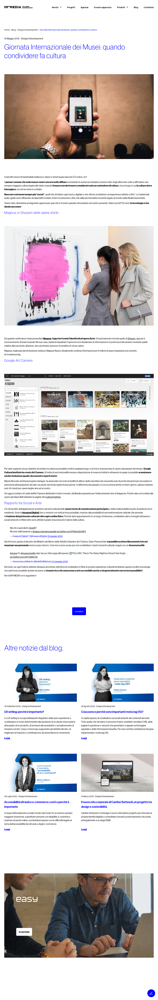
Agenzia (84, 7)
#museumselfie (28, 553)
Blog (136, 7)
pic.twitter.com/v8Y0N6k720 (24, 557)
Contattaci (149, 7)
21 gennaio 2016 (60, 561)
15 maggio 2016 (54, 536)
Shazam (132, 338)
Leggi (7, 738)
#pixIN (32, 528)
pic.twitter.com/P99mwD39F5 (71, 531)
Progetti (71, 7)
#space (13, 553)
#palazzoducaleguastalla (44, 531)
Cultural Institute (53, 497)
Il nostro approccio (103, 7)
